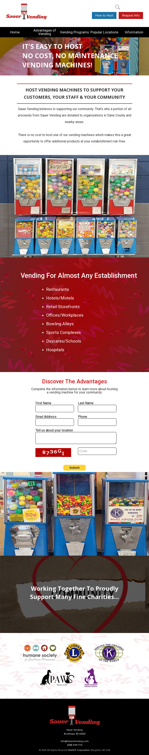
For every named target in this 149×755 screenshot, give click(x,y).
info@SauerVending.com (75, 741)
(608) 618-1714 (74, 745)
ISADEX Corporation (79, 750)
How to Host (104, 15)
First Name (43, 403)
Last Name (86, 403)
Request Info (131, 15)
